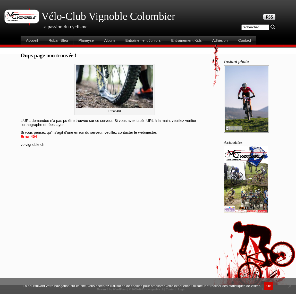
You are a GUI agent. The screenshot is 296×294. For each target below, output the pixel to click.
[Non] (289, 286)
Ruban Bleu (58, 40)
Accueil (32, 40)
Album (109, 40)
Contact (244, 40)
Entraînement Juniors (143, 40)
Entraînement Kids (186, 40)
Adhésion (220, 40)
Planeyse (86, 40)
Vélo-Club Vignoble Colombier (108, 16)
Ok (268, 286)
